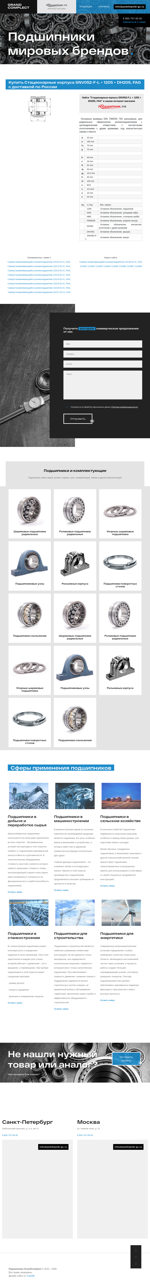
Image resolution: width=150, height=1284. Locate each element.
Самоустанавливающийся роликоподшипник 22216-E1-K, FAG (39, 288)
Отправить (78, 418)
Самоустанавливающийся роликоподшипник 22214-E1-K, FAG (39, 279)
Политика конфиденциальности (124, 407)
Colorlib (31, 1275)
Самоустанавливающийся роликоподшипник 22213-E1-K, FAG (39, 275)
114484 (106, 266)
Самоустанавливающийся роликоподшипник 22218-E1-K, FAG (110, 262)
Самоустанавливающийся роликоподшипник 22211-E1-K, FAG (39, 266)
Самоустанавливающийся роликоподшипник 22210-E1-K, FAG (39, 262)
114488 (138, 266)
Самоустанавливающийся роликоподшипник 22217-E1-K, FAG (39, 292)
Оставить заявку (15, 891)
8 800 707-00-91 (131, 18)
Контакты (140, 16)
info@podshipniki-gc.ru (129, 6)
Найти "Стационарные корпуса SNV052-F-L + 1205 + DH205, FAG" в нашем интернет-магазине (111, 102)
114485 (114, 266)
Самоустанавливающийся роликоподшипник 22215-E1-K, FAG (39, 283)
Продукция (122, 16)
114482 (91, 266)
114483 (99, 266)
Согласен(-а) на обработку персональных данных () (104, 407)
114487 (130, 266)
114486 (122, 266)
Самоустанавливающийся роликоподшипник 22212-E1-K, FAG (39, 270)
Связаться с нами (134, 22)
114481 (83, 266)
